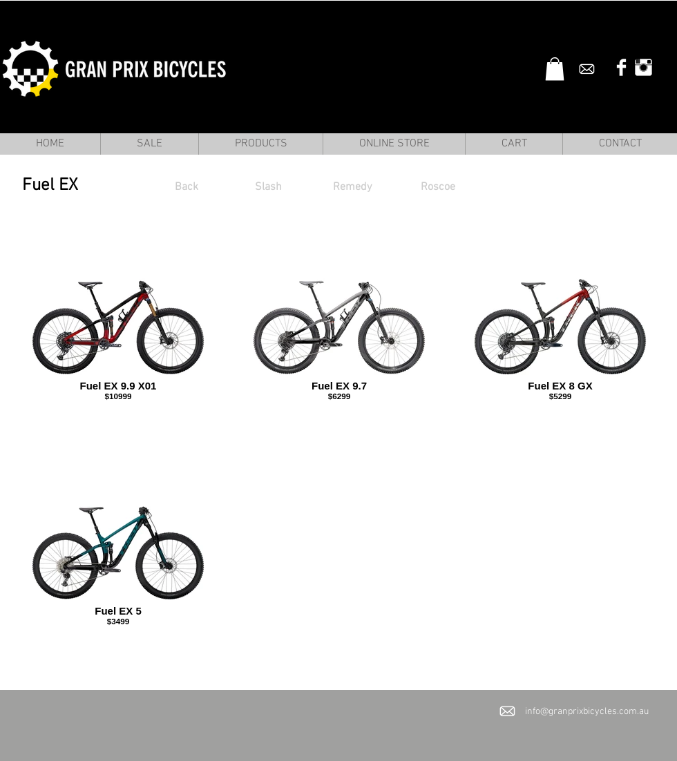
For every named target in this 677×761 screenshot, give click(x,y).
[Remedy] (352, 187)
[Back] (186, 187)
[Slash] (268, 187)
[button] (554, 68)
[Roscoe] (438, 187)
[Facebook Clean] (621, 67)
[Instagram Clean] (643, 67)
